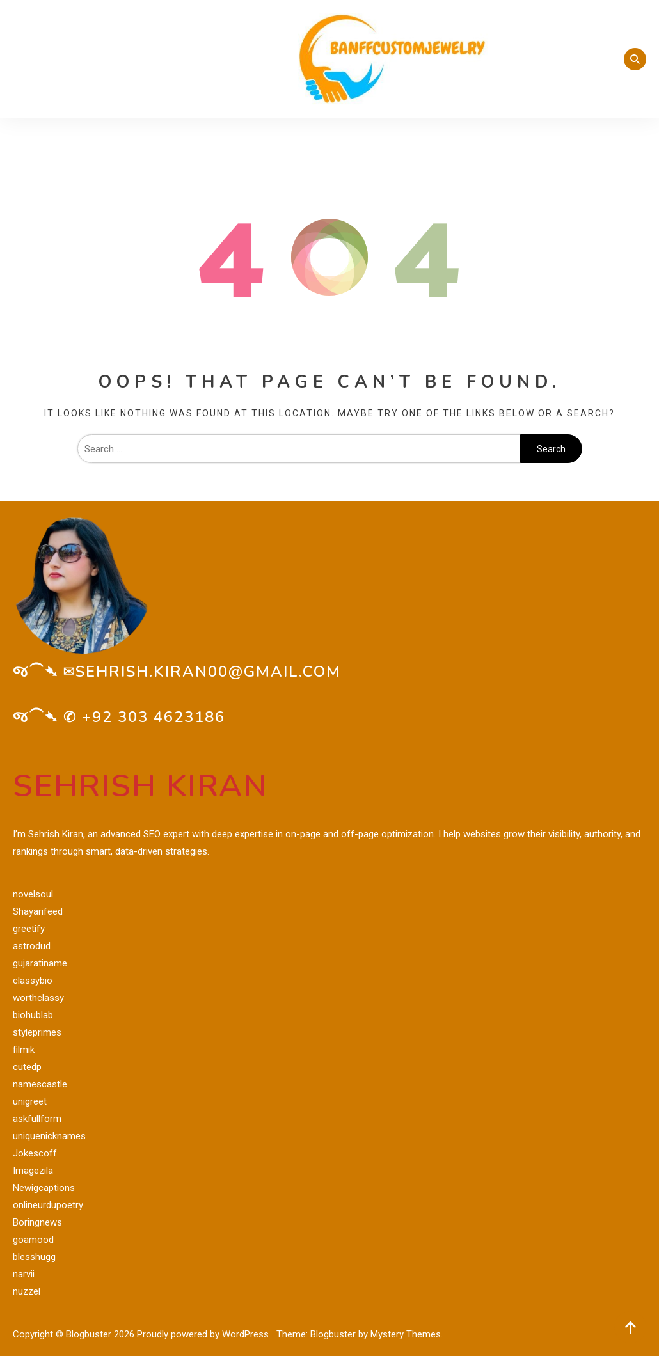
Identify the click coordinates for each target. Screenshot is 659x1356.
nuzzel (26, 1291)
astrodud (32, 946)
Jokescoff (35, 1153)
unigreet (30, 1101)
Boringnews (37, 1222)
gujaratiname (40, 963)
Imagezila (33, 1170)
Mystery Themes (405, 1334)
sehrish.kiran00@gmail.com (208, 671)
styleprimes (37, 1032)
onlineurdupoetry (48, 1205)
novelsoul (33, 894)
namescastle (40, 1084)
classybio (32, 980)
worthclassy (38, 998)
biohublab (33, 1015)
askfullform (37, 1118)
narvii (24, 1274)
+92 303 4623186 (153, 717)
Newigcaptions (44, 1188)
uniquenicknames (49, 1136)
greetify (29, 928)
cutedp (27, 1067)
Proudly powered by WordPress (204, 1334)
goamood (33, 1239)
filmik (24, 1049)
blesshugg (34, 1257)
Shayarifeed (38, 911)
